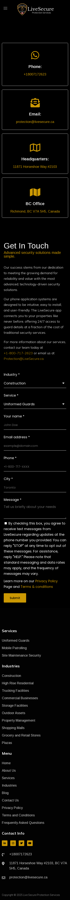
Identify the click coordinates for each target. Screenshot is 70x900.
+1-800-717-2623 (18, 353)
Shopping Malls (13, 728)
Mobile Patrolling (14, 648)
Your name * (14, 416)
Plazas (7, 743)
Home (6, 763)
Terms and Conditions (18, 815)
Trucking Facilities (15, 691)
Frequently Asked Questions (23, 823)
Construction (11, 676)
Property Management (18, 720)
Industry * (12, 374)
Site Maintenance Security (21, 655)
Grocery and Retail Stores (21, 735)
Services (8, 778)
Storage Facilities (15, 705)
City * (8, 479)
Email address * (17, 437)
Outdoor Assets (13, 713)
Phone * (10, 458)
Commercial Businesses (20, 698)
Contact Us (10, 800)
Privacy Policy (46, 581)
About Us (9, 770)
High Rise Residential (18, 683)
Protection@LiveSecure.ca (23, 358)
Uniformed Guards (15, 640)
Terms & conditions (37, 586)
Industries (9, 785)
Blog (5, 793)
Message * (12, 500)
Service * (11, 395)
